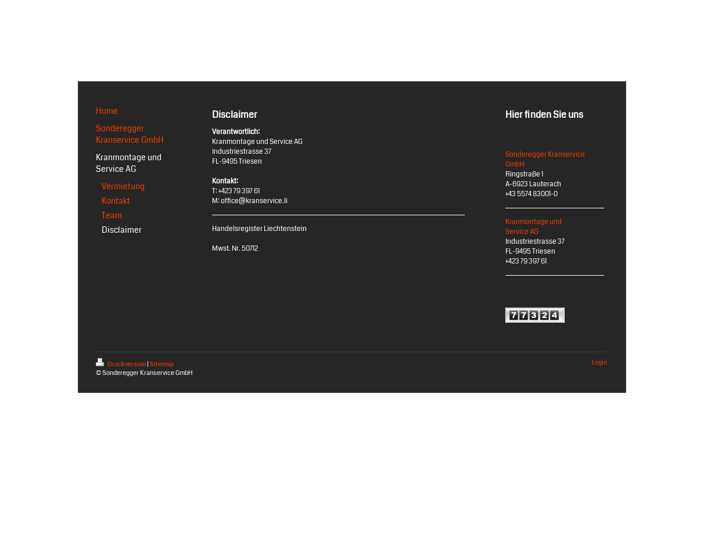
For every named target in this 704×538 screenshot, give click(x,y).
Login (599, 362)
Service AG (521, 232)
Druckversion (121, 364)
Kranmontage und (533, 222)
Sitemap (162, 364)
